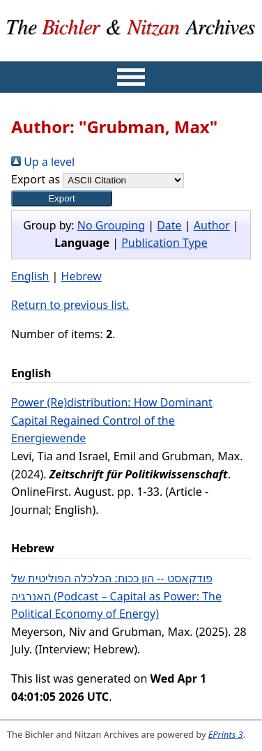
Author (212, 225)
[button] (61, 198)
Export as (35, 179)
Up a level (43, 161)
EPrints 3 (225, 734)
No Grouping (111, 225)
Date (169, 225)
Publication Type (164, 242)
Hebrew (81, 276)
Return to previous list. (70, 304)
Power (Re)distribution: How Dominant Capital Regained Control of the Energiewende (112, 420)
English (30, 276)
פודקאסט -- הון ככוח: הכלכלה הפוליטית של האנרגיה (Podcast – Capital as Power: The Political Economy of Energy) (116, 595)
